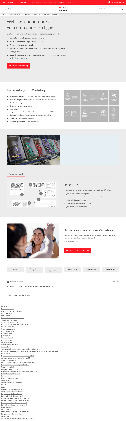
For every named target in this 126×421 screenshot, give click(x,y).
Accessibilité (5, 347)
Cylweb (3, 387)
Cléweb (3, 385)
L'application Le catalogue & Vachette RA (14, 412)
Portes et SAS (5, 354)
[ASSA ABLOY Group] (9, 2)
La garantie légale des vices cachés (12, 396)
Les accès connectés (7, 327)
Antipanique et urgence (9, 320)
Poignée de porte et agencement (11, 311)
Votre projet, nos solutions (9, 322)
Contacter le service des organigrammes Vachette (17, 419)
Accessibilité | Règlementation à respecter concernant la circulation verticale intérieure (29, 351)
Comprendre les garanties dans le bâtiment (15, 398)
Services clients (6, 376)
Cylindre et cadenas (7, 309)
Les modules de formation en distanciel (14, 405)
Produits (4, 307)
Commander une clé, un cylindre (11, 383)
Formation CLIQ (6, 407)
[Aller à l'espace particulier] (116, 2)
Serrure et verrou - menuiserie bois (12, 318)
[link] (25, 2)
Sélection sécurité (7, 338)
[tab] (16, 174)
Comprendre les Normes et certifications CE (15, 358)
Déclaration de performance (10, 374)
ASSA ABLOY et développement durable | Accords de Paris (20, 372)
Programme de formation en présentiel (14, 403)
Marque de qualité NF (8, 367)
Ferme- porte (5, 316)
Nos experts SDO (6, 381)
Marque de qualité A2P (8, 360)
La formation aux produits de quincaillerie (15, 401)
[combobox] (110, 8)
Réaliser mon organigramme (10, 378)
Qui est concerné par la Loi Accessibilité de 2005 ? (17, 356)
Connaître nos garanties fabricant (12, 392)
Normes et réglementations (10, 345)
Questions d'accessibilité (9, 329)
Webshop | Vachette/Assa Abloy (11, 389)
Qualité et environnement (9, 369)
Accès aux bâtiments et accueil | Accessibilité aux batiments (20, 349)
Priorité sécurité (6, 334)
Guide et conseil (6, 343)
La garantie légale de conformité (11, 394)
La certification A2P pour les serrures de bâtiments (17, 363)
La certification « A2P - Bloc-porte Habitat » (15, 365)
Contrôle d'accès (6, 313)
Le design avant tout (7, 331)
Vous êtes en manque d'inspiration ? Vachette (16, 325)
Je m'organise (5, 336)
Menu (9, 9)
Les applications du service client (11, 414)
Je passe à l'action (6, 340)
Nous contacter (6, 410)
